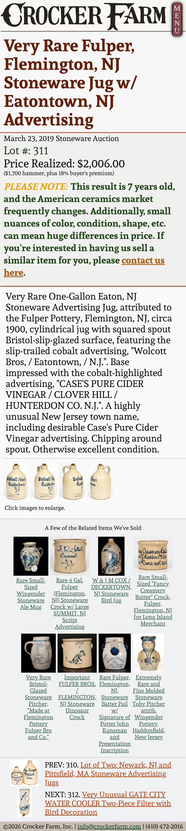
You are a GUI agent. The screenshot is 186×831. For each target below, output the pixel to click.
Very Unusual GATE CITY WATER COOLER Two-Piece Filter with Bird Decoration (108, 803)
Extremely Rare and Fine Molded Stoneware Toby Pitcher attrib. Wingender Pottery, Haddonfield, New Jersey (149, 707)
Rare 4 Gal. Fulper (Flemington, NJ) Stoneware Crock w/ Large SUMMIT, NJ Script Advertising (70, 603)
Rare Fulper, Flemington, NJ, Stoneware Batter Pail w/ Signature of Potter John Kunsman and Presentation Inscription (115, 714)
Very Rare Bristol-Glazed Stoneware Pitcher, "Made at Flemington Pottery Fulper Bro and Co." (38, 707)
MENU (177, 19)
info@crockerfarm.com (109, 826)
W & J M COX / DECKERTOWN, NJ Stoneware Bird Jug (111, 590)
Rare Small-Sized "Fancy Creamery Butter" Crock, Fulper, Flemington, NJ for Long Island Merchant (153, 600)
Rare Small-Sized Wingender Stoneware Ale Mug (30, 593)
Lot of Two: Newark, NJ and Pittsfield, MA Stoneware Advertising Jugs (108, 773)
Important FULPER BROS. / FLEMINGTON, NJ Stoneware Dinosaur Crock (77, 697)
